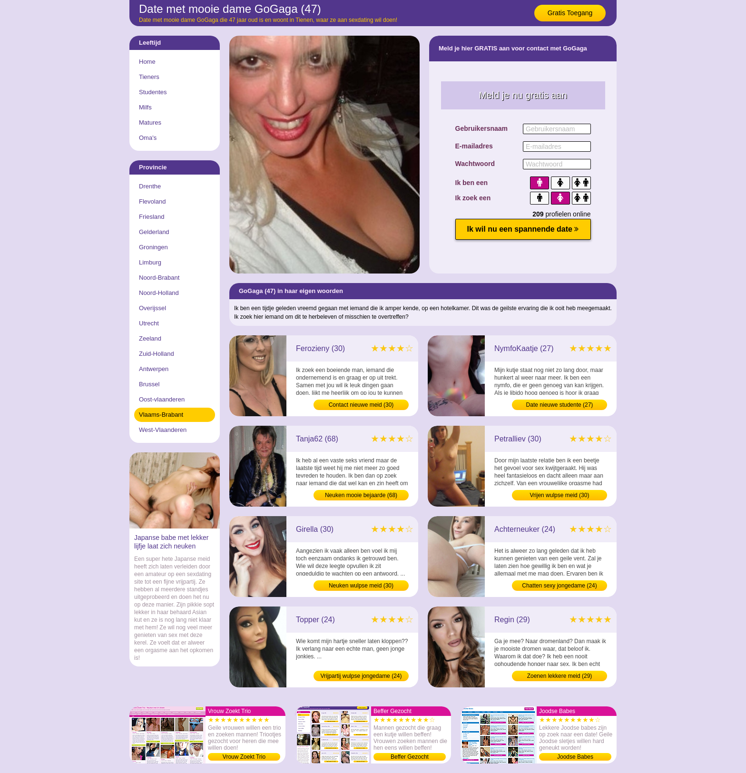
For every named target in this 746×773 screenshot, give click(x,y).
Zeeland (150, 338)
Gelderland (154, 231)
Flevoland (152, 201)
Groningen (153, 247)
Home (147, 61)
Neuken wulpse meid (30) (361, 585)
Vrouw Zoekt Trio (244, 756)
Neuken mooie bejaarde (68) (361, 495)
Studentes (153, 92)
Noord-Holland (159, 292)
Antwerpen (153, 368)
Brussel (149, 384)
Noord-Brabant (159, 277)
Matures (150, 122)
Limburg (150, 262)
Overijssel (152, 308)
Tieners (149, 76)
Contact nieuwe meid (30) (361, 404)
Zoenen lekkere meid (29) (559, 676)
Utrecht (149, 323)
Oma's (148, 137)
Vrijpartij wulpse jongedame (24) (361, 676)
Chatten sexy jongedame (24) (559, 585)
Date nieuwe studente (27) (559, 404)
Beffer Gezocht (410, 756)
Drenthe (150, 186)
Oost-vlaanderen (162, 399)
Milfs (145, 107)
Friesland (151, 216)
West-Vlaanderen (162, 429)
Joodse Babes (575, 756)
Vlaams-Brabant (161, 414)
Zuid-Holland (156, 353)
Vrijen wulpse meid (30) (559, 495)
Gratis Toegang (570, 13)
